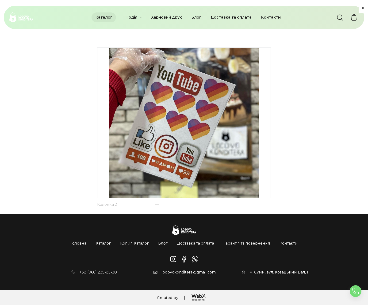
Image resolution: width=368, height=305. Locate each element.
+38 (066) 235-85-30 (98, 272)
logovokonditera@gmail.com (188, 272)
